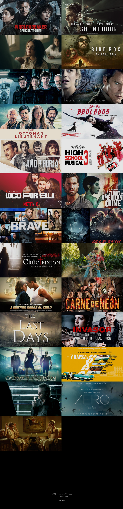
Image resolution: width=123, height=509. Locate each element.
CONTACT (61, 500)
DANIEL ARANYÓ (61, 4)
